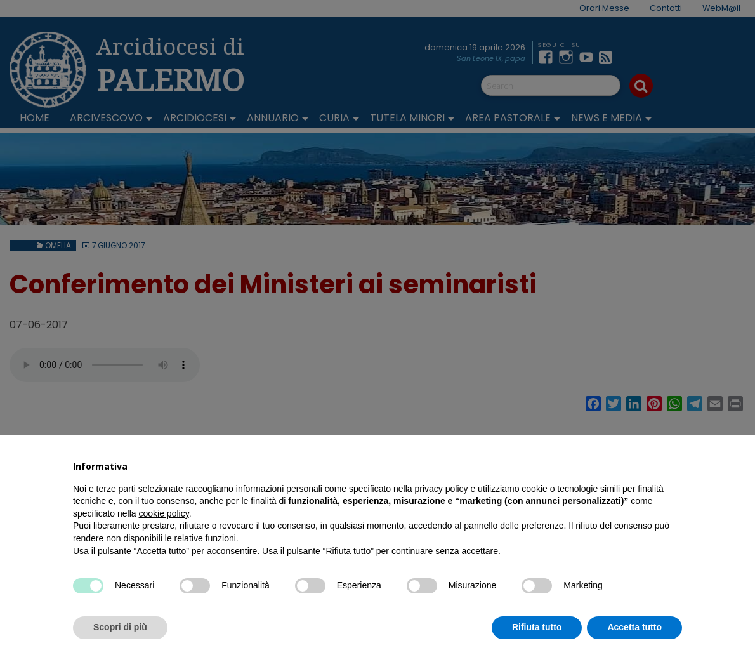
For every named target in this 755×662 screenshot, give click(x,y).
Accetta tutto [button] (634, 627)
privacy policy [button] (441, 489)
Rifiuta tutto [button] (537, 627)
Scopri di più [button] (120, 627)
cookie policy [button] (164, 513)
